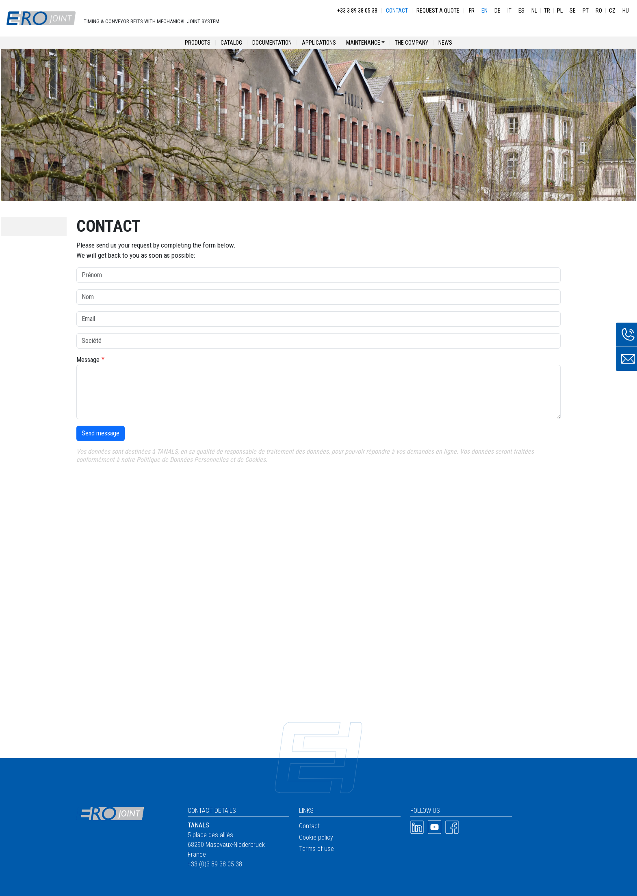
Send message (100, 433)
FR (471, 10)
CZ (612, 10)
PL (560, 10)
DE (497, 10)
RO (599, 10)
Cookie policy (316, 837)
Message (88, 360)
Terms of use (316, 849)
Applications (319, 42)
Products (197, 42)
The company (411, 42)
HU (625, 10)
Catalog (231, 42)
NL (534, 10)
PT (586, 10)
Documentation (272, 42)
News (445, 42)
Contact (397, 10)
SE (573, 10)
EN (484, 10)
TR (547, 10)
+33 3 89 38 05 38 (357, 10)
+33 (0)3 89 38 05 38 (215, 864)
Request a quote (437, 10)
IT (509, 10)
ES (521, 10)
